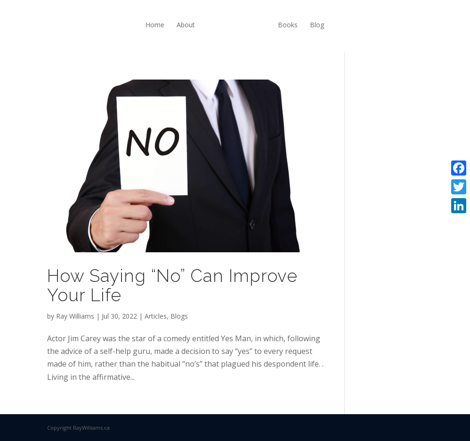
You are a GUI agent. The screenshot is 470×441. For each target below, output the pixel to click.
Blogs (179, 316)
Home (155, 24)
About (186, 24)
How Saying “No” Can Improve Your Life (172, 285)
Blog (317, 24)
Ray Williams (75, 316)
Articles (156, 316)
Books (288, 24)
